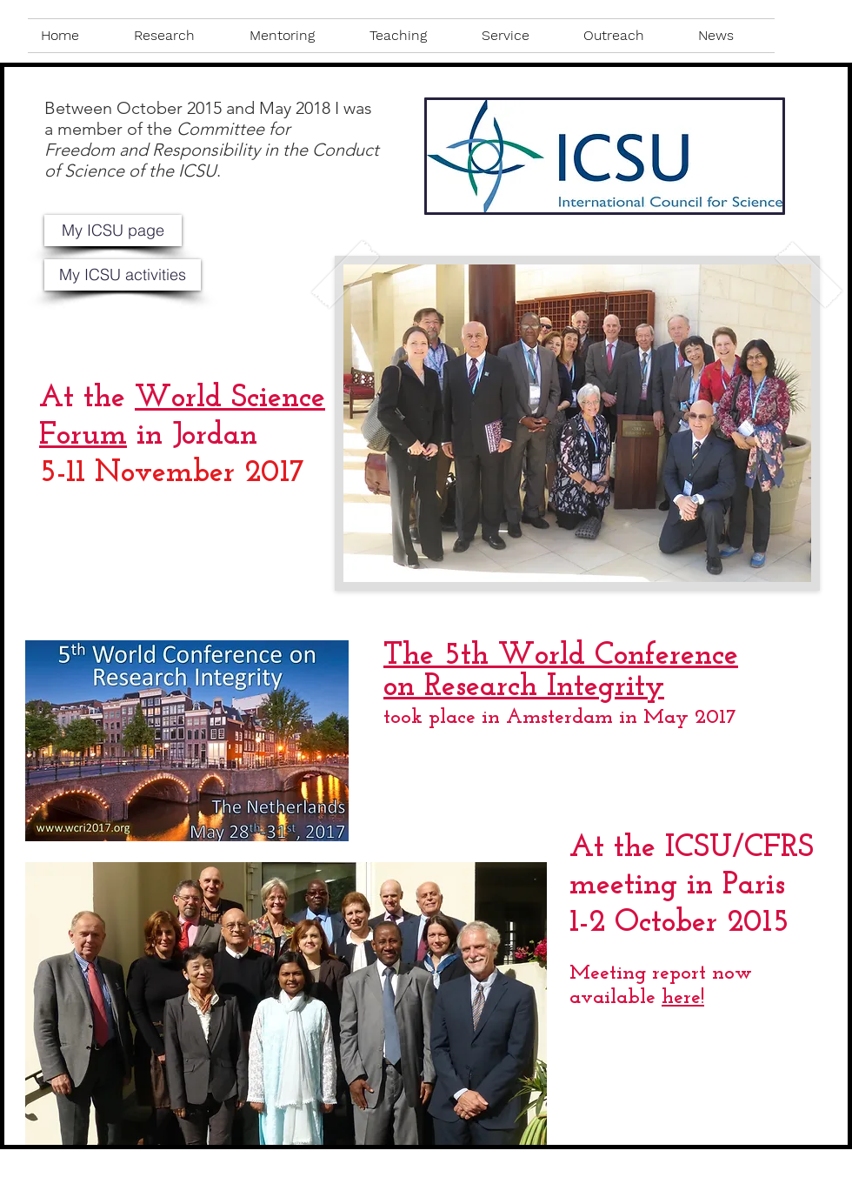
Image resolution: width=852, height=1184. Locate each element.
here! (683, 997)
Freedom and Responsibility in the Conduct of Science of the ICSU (211, 160)
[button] (178, 35)
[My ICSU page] (113, 230)
